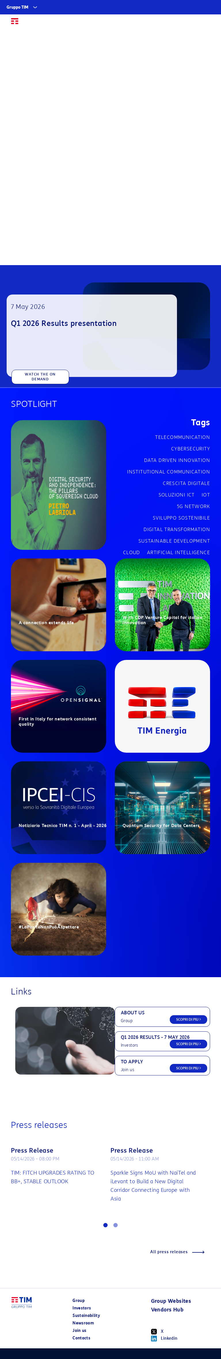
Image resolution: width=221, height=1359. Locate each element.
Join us (79, 1330)
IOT (206, 495)
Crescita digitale (186, 483)
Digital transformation (177, 529)
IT (195, 23)
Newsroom (83, 1323)
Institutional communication (168, 472)
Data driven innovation (177, 460)
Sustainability (86, 1315)
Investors (82, 1308)
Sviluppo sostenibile (181, 518)
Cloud (131, 552)
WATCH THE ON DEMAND (40, 376)
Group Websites (171, 1301)
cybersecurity (190, 449)
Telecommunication (182, 437)
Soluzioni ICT (177, 495)
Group (79, 1300)
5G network (193, 506)
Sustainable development (174, 541)
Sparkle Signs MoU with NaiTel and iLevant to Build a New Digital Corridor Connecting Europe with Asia (153, 1186)
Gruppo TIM (17, 7)
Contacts (81, 1338)
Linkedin (164, 1338)
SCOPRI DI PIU (188, 1019)
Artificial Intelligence (178, 552)
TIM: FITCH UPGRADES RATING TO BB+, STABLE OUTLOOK (52, 1177)
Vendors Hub (167, 1310)
